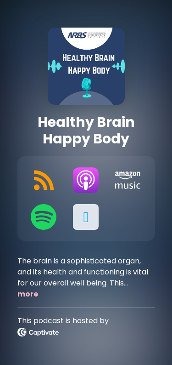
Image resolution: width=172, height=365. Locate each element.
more (27, 294)
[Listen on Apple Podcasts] (86, 180)
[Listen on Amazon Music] (128, 180)
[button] (86, 217)
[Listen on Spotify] (44, 217)
